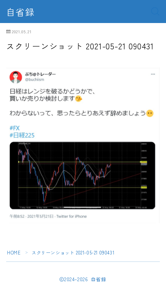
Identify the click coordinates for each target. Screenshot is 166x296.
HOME (14, 252)
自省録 (20, 11)
